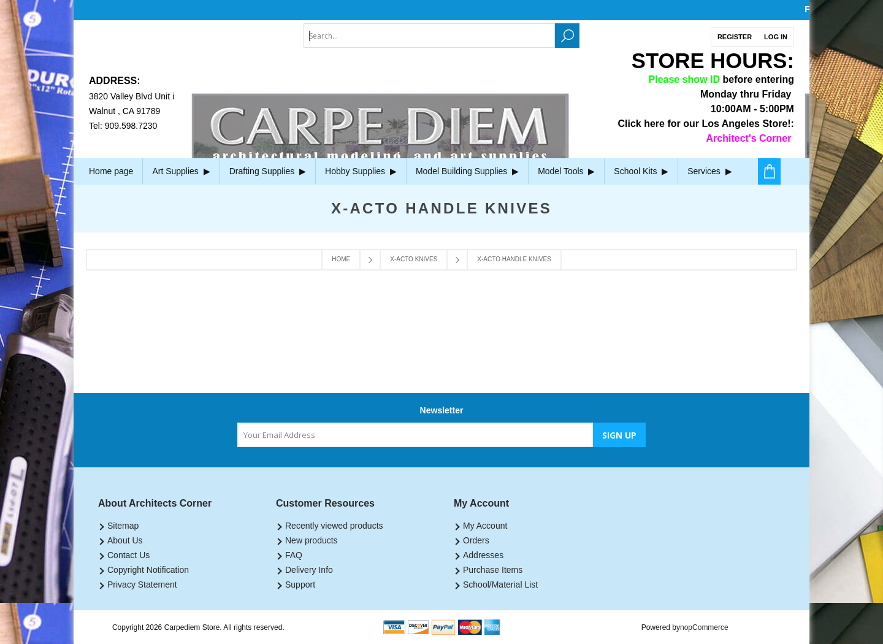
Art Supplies (181, 171)
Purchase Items (492, 570)
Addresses (483, 555)
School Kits (641, 171)
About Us (125, 540)
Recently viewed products (334, 526)
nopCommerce (704, 627)
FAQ (293, 555)
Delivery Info (309, 570)
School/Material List (500, 584)
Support (300, 584)
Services (709, 171)
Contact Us (128, 555)
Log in (775, 36)
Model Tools (566, 171)
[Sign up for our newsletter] (415, 435)
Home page (111, 171)
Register (734, 36)
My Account (485, 526)
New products (311, 540)
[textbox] (429, 35)
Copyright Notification (148, 570)
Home (341, 259)
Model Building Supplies (467, 171)
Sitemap (123, 526)
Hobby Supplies (361, 171)
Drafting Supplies (267, 171)
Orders (476, 540)
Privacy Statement (142, 584)
